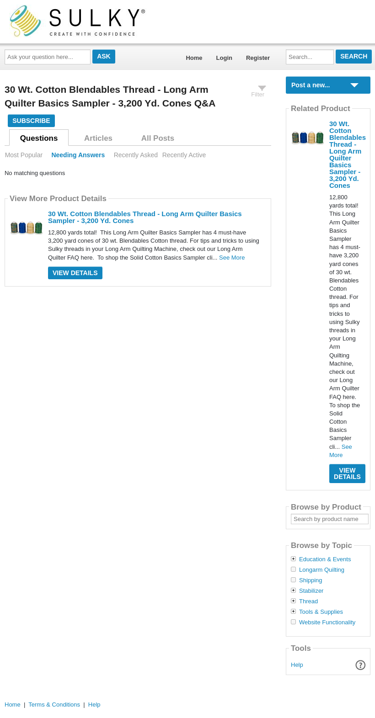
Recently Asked (136, 155)
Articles (98, 138)
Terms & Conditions (54, 704)
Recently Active (184, 155)
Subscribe (31, 120)
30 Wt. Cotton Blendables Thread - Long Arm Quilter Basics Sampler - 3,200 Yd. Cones (145, 217)
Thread (308, 601)
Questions (39, 138)
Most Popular (24, 155)
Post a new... (310, 85)
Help (297, 664)
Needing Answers (78, 155)
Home (194, 57)
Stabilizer (311, 591)
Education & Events (325, 559)
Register (258, 57)
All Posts (157, 138)
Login (224, 57)
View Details (75, 273)
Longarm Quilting (321, 570)
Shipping (310, 580)
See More (232, 257)
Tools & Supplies (321, 612)
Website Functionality (327, 622)
